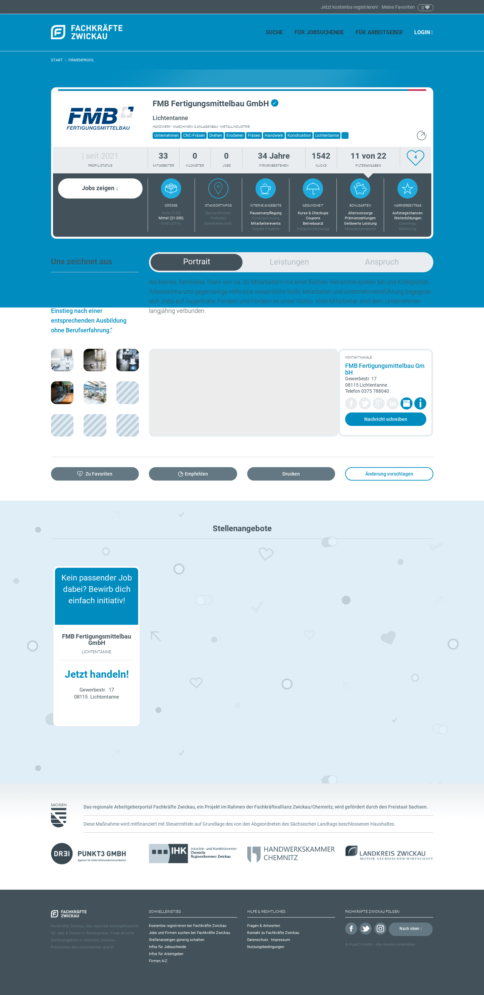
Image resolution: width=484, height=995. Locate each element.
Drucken (291, 474)
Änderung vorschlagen (389, 474)
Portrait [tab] (196, 261)
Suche (274, 32)
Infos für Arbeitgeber (166, 954)
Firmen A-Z (158, 961)
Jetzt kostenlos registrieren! (350, 7)
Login (423, 32)
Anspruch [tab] (382, 262)
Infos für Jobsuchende (167, 947)
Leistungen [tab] (289, 262)
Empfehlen (196, 474)
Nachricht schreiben (385, 419)
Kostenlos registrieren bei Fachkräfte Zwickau (187, 926)
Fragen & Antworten (263, 926)
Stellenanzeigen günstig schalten (176, 940)
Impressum (280, 940)
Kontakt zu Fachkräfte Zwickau (273, 933)
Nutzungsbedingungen (265, 947)
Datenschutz (257, 940)
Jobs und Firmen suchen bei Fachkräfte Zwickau (189, 933)
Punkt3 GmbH (361, 944)
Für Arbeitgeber (379, 32)
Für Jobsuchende (319, 32)
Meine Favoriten (398, 7)
